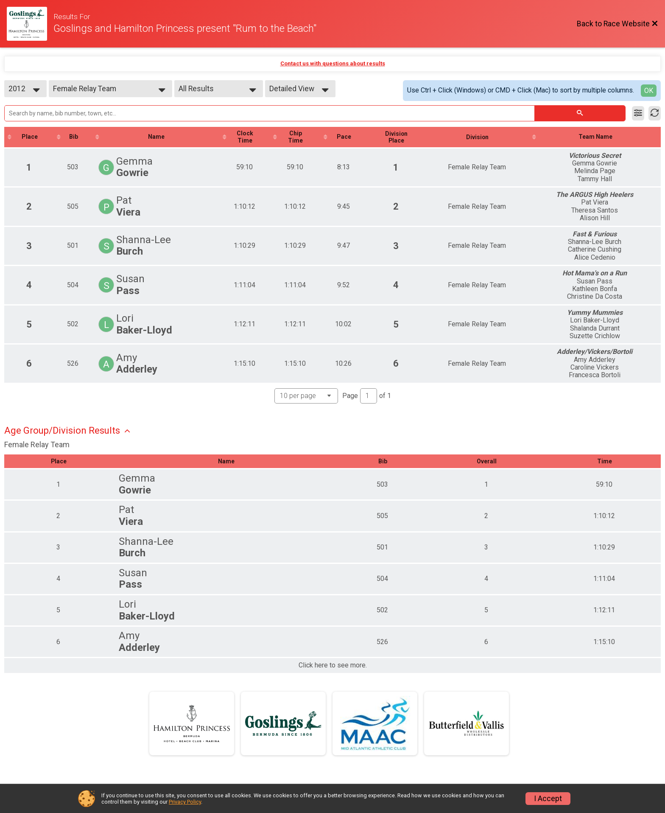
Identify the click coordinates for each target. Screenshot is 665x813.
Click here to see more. (333, 666)
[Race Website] (30, 24)
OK (648, 91)
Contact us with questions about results (332, 63)
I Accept (548, 798)
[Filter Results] (638, 113)
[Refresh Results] (654, 113)
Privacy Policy (185, 802)
